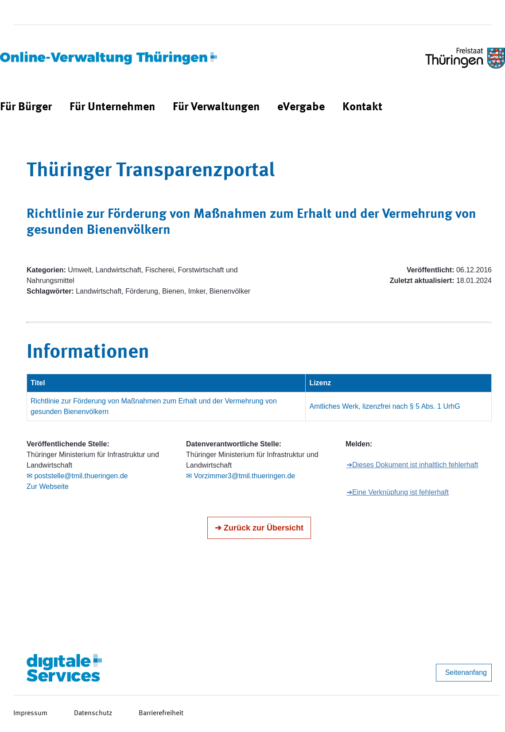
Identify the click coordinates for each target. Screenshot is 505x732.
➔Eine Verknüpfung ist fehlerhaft (397, 492)
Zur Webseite (48, 486)
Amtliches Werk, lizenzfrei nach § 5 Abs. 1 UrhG (384, 406)
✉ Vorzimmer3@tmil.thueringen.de (240, 476)
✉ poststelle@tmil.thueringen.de (77, 476)
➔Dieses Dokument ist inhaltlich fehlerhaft (412, 465)
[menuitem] (26, 107)
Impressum (30, 713)
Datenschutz (93, 713)
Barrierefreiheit (161, 713)
